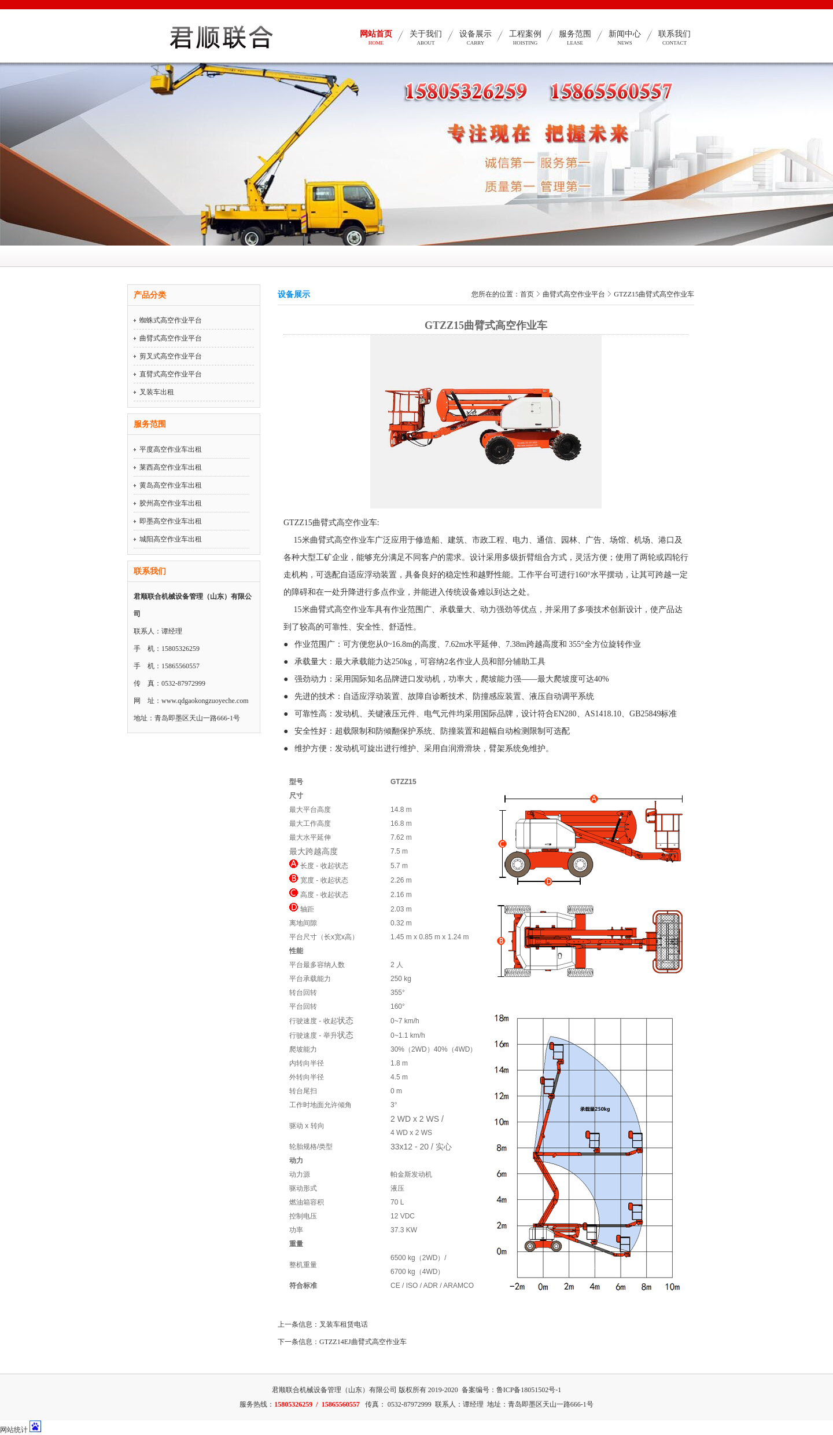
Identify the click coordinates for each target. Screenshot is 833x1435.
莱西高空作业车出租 (170, 467)
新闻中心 (625, 42)
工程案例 (525, 42)
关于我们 (426, 42)
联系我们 (674, 42)
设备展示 (475, 42)
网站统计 (14, 1430)
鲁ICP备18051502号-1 (529, 1390)
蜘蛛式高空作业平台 (170, 320)
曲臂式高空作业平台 (170, 338)
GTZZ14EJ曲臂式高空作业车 (363, 1342)
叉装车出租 (156, 392)
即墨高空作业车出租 (170, 521)
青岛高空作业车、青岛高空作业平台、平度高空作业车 (213, 72)
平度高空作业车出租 (170, 449)
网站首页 (376, 42)
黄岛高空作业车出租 (170, 485)
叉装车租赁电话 (343, 1324)
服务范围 (575, 42)
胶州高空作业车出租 (170, 503)
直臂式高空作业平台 (170, 374)
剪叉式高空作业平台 (170, 356)
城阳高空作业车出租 (170, 539)
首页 (527, 294)
